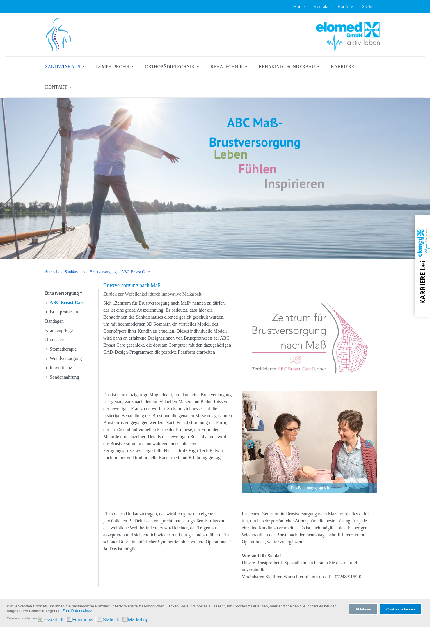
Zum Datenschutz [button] (77, 610)
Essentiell (53, 619)
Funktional (83, 619)
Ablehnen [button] (363, 609)
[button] (66, 67)
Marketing (138, 619)
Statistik (111, 619)
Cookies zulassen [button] (400, 609)
